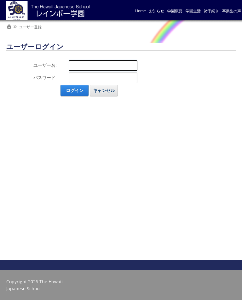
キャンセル (104, 90)
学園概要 (174, 10)
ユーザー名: (45, 65)
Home (140, 10)
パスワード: (45, 77)
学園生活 (193, 10)
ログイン (75, 90)
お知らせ (156, 10)
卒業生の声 (231, 10)
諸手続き (211, 10)
